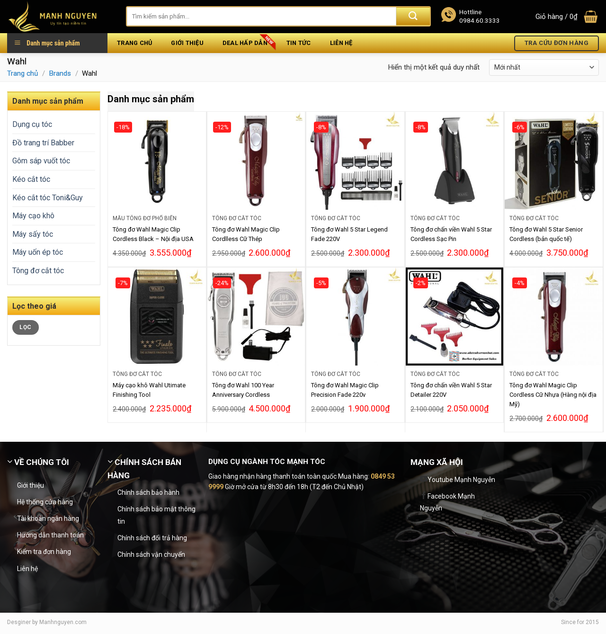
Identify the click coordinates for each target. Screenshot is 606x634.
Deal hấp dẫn (245, 42)
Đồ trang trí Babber (43, 142)
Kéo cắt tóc (31, 179)
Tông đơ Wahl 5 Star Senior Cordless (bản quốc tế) (546, 234)
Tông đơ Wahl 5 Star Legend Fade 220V (349, 234)
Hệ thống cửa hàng (45, 502)
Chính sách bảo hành (148, 492)
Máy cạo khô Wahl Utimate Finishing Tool (149, 390)
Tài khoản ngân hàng (48, 518)
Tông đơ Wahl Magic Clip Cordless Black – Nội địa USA (153, 234)
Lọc (25, 327)
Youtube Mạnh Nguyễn (461, 479)
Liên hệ (341, 42)
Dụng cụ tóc (32, 124)
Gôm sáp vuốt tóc (41, 160)
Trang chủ (134, 42)
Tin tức (298, 42)
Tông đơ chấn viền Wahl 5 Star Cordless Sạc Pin (451, 234)
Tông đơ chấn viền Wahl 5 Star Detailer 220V (451, 390)
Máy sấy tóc (32, 234)
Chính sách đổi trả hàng (152, 538)
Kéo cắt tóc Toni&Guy (47, 197)
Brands (60, 73)
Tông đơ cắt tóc (38, 270)
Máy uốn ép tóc (37, 252)
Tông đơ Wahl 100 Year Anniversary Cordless (243, 390)
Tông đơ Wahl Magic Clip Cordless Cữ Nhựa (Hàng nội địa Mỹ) (553, 395)
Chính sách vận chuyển (151, 554)
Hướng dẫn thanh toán (50, 535)
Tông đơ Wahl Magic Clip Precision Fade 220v (345, 390)
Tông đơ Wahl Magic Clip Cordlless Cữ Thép (246, 234)
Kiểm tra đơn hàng (44, 551)
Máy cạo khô (33, 215)
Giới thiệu (187, 42)
